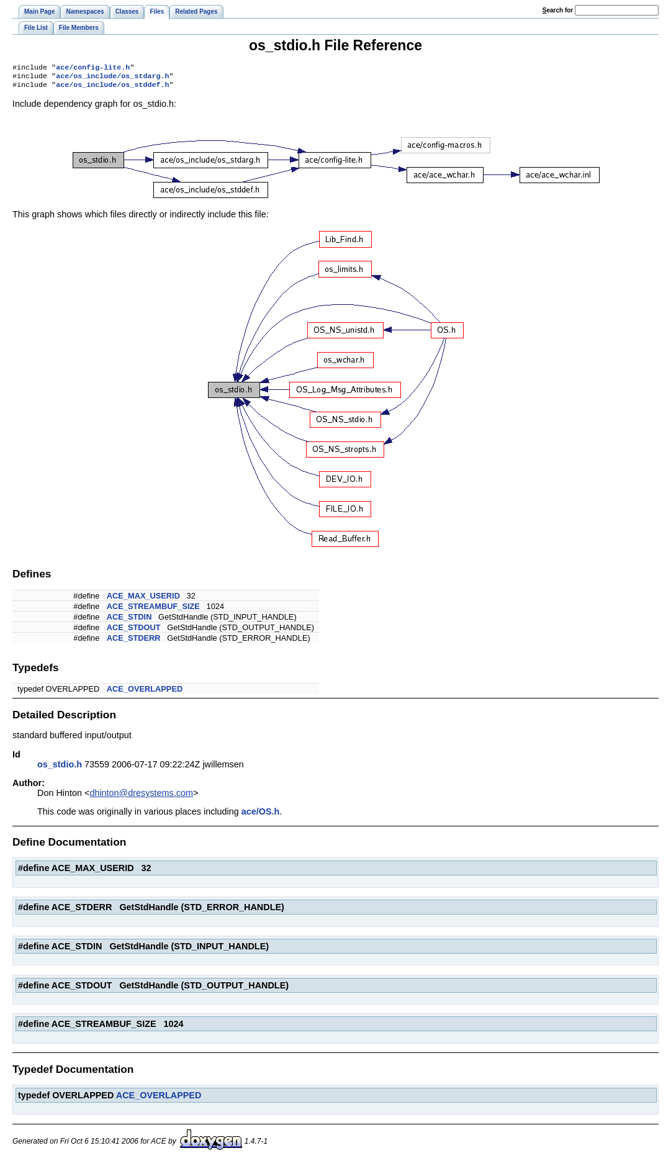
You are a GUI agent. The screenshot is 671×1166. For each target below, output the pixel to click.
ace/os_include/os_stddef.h (112, 88)
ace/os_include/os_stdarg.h (112, 78)
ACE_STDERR (134, 641)
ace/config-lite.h (93, 68)
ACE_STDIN (129, 620)
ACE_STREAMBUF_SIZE (153, 610)
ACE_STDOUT (134, 631)
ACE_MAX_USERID (143, 599)
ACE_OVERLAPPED (144, 692)
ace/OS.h (260, 815)
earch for (558, 10)
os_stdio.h (59, 768)
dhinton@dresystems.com (141, 797)
